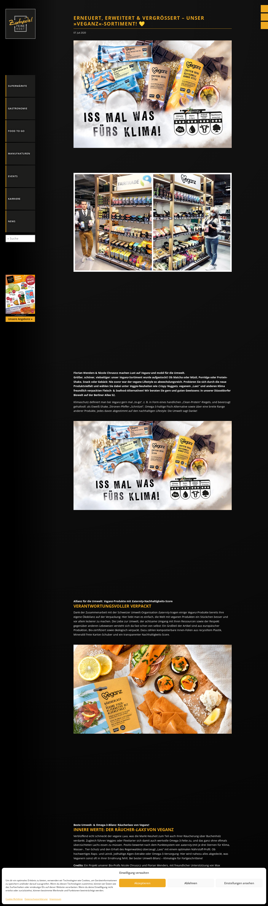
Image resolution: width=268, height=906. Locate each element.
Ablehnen (190, 883)
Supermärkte (17, 86)
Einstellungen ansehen (239, 883)
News (11, 221)
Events (13, 176)
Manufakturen (19, 153)
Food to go (16, 131)
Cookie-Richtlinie (14, 899)
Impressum (55, 899)
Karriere (14, 198)
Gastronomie (17, 108)
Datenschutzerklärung (36, 899)
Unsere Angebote (20, 319)
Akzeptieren (142, 883)
